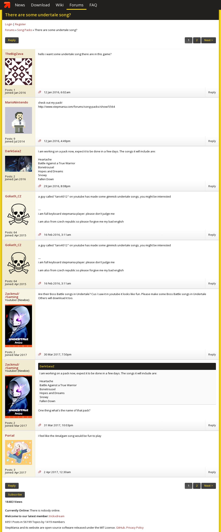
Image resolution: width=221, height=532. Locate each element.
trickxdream (56, 516)
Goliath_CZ (13, 196)
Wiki (60, 4)
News (20, 4)
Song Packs (24, 30)
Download (40, 4)
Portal (9, 435)
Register (20, 24)
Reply (12, 40)
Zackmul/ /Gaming (12, 295)
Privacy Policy (135, 527)
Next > (208, 40)
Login (8, 24)
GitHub (120, 527)
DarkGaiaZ (13, 151)
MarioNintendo (16, 102)
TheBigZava (14, 54)
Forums (76, 4)
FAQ (93, 4)
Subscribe (15, 494)
